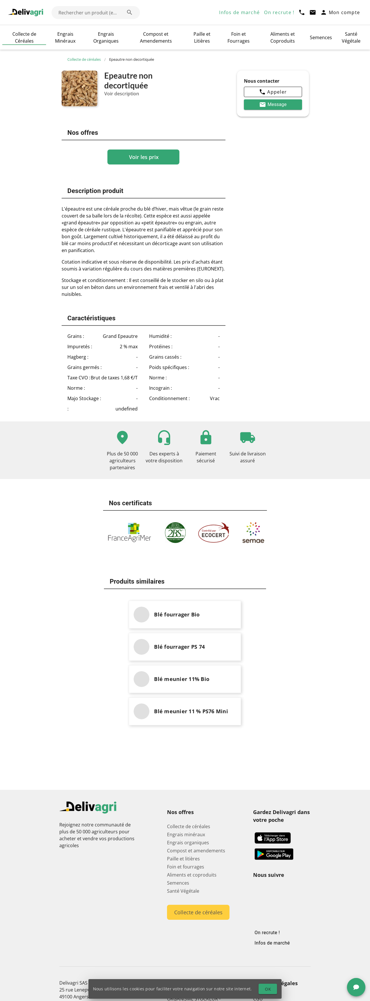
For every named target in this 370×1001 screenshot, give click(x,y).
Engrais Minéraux (65, 37)
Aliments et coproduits (192, 810)
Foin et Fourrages (238, 37)
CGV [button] (257, 942)
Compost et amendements (196, 786)
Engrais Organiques (106, 37)
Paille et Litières (201, 37)
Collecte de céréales (86, 59)
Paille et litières (183, 794)
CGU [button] (258, 934)
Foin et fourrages (185, 802)
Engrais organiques (188, 778)
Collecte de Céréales (24, 37)
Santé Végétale (351, 37)
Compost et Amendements (156, 37)
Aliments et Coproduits (282, 37)
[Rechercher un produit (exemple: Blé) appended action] (129, 12)
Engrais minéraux (186, 770)
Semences (321, 37)
